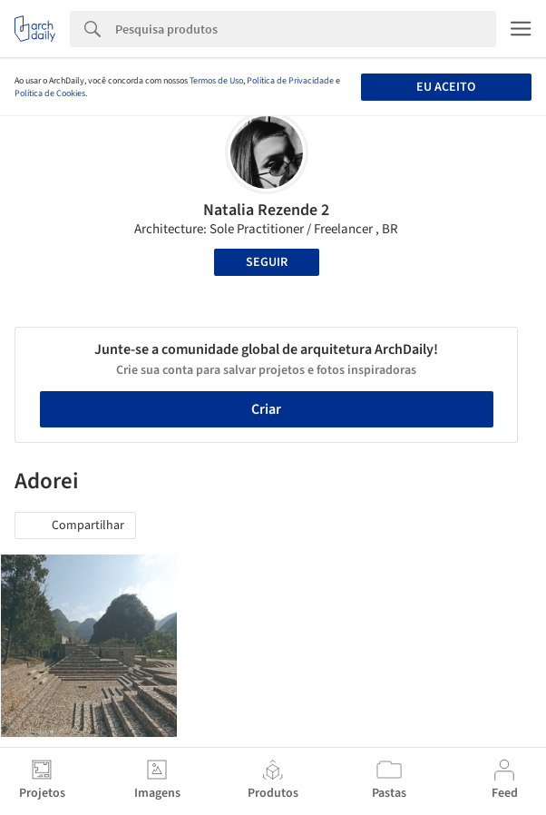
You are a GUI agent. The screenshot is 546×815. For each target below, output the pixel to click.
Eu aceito (445, 87)
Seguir (267, 262)
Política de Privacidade (290, 80)
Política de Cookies (50, 93)
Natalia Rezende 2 (266, 210)
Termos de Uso (216, 80)
